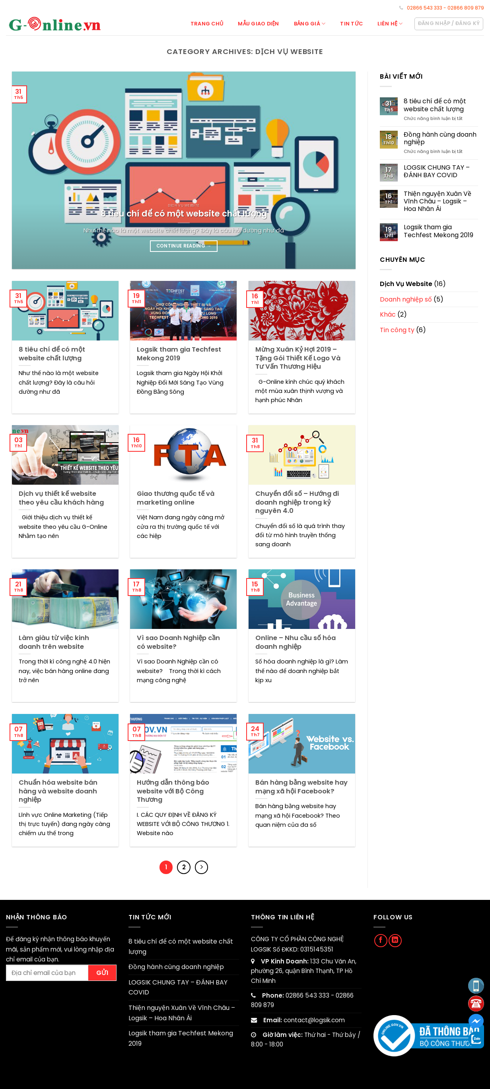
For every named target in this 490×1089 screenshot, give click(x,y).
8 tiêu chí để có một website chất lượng (435, 104)
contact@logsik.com (314, 1020)
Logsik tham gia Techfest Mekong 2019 (438, 230)
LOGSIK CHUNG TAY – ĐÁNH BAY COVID (437, 171)
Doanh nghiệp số (406, 299)
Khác (388, 314)
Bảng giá (310, 23)
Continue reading (184, 246)
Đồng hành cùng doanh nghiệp (440, 138)
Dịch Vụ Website (406, 283)
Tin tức (351, 23)
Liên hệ (389, 23)
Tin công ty (397, 330)
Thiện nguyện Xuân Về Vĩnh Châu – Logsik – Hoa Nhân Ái (437, 201)
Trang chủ (207, 23)
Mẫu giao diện (258, 23)
